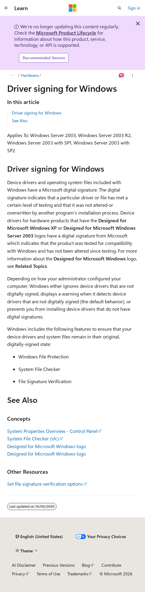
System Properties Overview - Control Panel (52, 431)
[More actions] (132, 75)
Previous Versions (59, 565)
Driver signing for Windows (36, 113)
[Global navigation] (6, 8)
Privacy (18, 574)
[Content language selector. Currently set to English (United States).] (39, 536)
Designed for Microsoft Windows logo (46, 446)
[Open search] (119, 8)
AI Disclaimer (24, 565)
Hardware (29, 75)
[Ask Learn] (121, 75)
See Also (19, 120)
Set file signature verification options (45, 484)
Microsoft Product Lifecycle (66, 32)
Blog (86, 565)
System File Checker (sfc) (33, 438)
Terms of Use (48, 574)
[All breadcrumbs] (12, 75)
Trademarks (77, 574)
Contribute (111, 565)
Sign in (134, 8)
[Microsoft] (73, 8)
